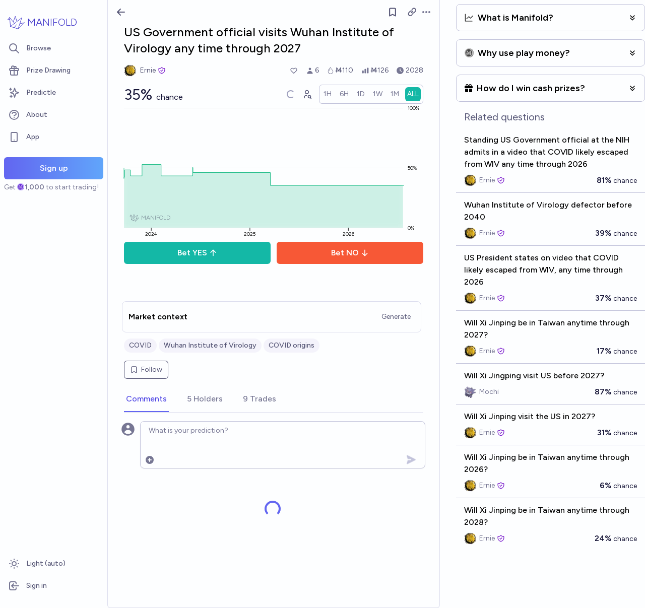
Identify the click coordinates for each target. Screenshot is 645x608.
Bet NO (350, 252)
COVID (140, 345)
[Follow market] (392, 12)
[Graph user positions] (307, 94)
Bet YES (197, 252)
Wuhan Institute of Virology (210, 345)
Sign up (54, 168)
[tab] (146, 399)
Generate (396, 316)
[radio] (327, 94)
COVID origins (291, 345)
